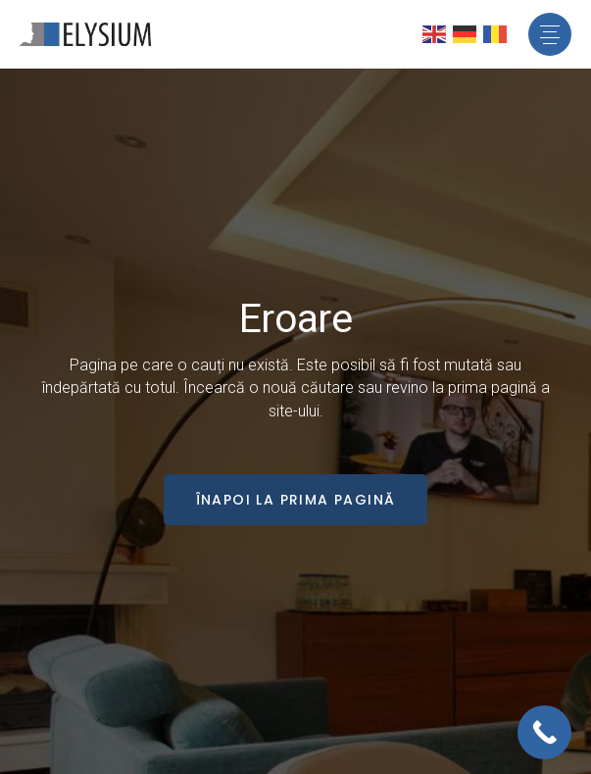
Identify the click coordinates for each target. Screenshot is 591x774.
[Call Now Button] (544, 732)
